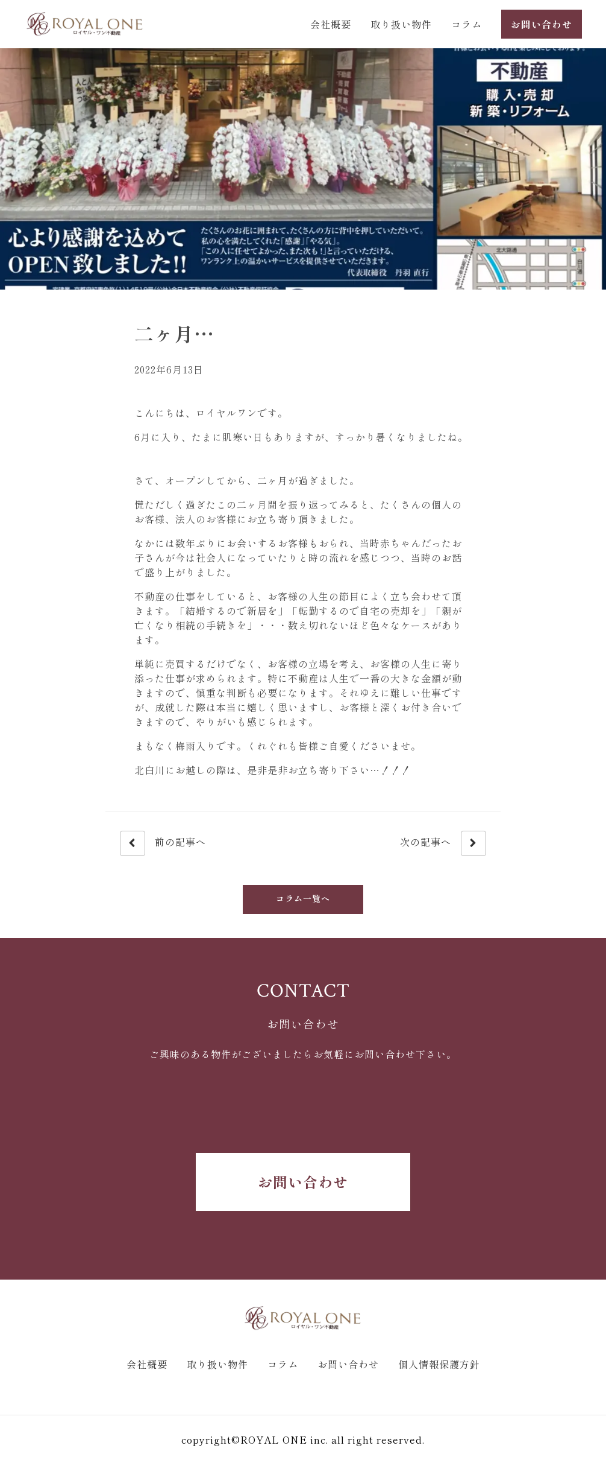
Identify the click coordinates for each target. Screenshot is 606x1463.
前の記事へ (163, 843)
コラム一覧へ (303, 898)
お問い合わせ (303, 1181)
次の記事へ (443, 843)
